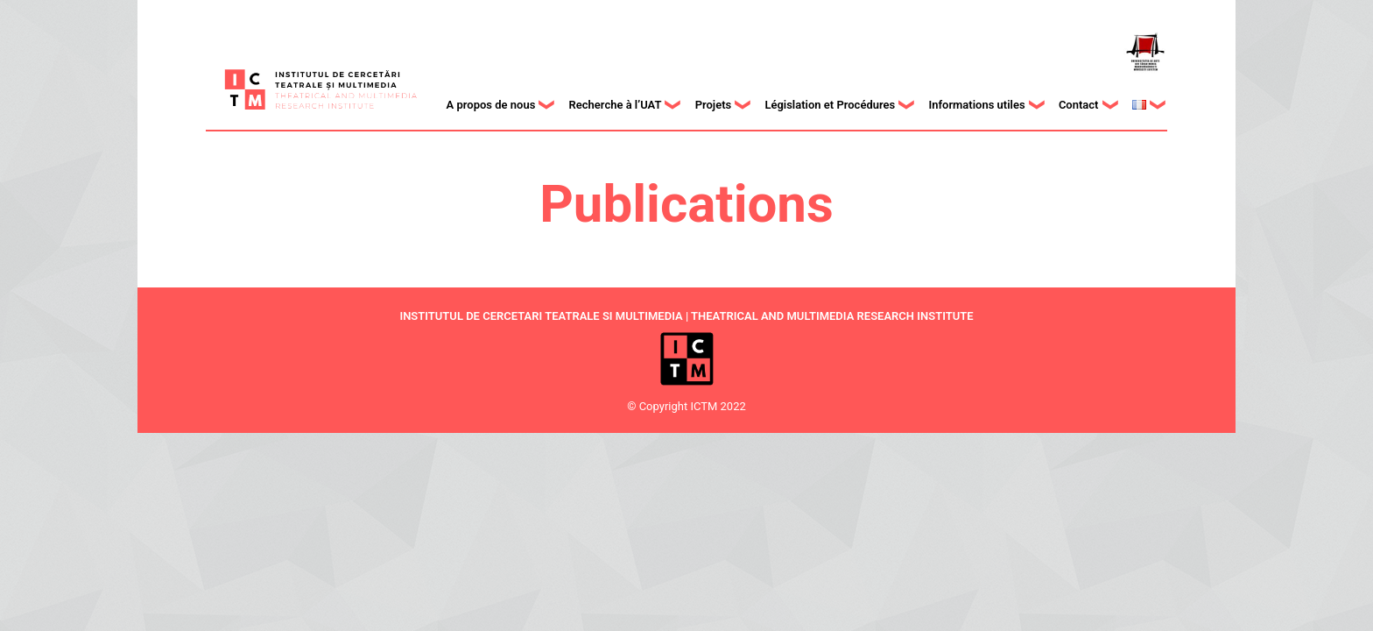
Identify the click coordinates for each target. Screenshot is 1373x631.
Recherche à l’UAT (615, 104)
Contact (1079, 104)
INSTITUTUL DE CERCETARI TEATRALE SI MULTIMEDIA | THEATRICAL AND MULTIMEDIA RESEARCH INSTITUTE (686, 316)
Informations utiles (976, 104)
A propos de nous (491, 104)
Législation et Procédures (829, 104)
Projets (713, 104)
